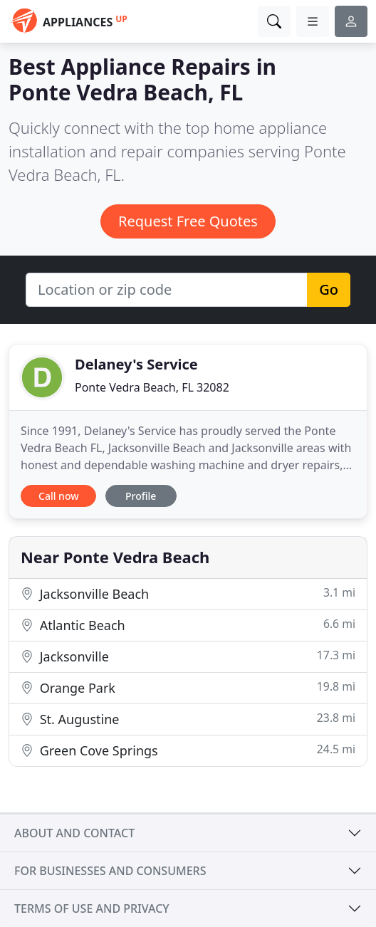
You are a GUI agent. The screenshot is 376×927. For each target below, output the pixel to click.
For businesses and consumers (110, 871)
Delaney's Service (136, 364)
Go (328, 289)
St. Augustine (188, 719)
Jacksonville (188, 656)
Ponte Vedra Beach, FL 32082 (152, 387)
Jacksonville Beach (188, 593)
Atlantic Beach (188, 625)
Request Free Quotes (188, 221)
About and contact (74, 833)
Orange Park (188, 687)
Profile (140, 496)
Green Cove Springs (188, 750)
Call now (58, 496)
